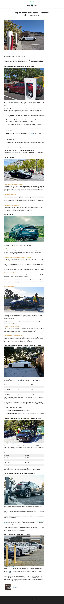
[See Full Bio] (17, 587)
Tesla (19, 380)
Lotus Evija (9, 572)
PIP (17, 337)
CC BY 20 (14, 100)
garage (32, 133)
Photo (4, 100)
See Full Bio (15, 587)
